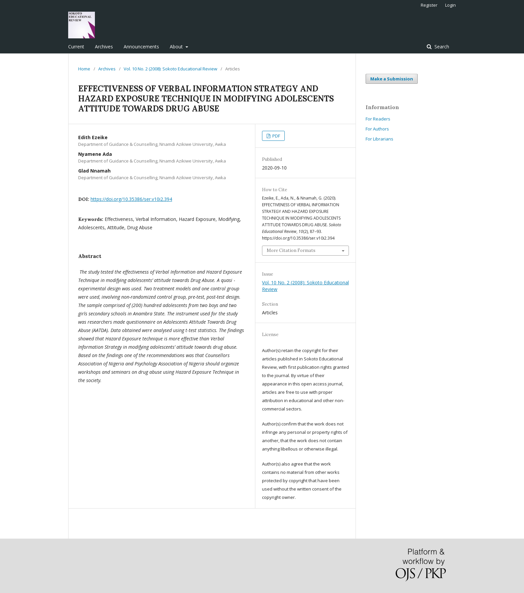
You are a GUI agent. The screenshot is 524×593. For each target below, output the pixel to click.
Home (84, 69)
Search (441, 46)
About (177, 46)
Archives (104, 46)
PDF (275, 136)
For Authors (377, 129)
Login (450, 5)
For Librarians (379, 139)
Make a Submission (391, 79)
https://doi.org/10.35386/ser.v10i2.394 (131, 199)
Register (429, 5)
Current (76, 46)
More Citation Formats (291, 250)
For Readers (378, 119)
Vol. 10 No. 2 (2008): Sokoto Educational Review (170, 69)
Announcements (141, 46)
